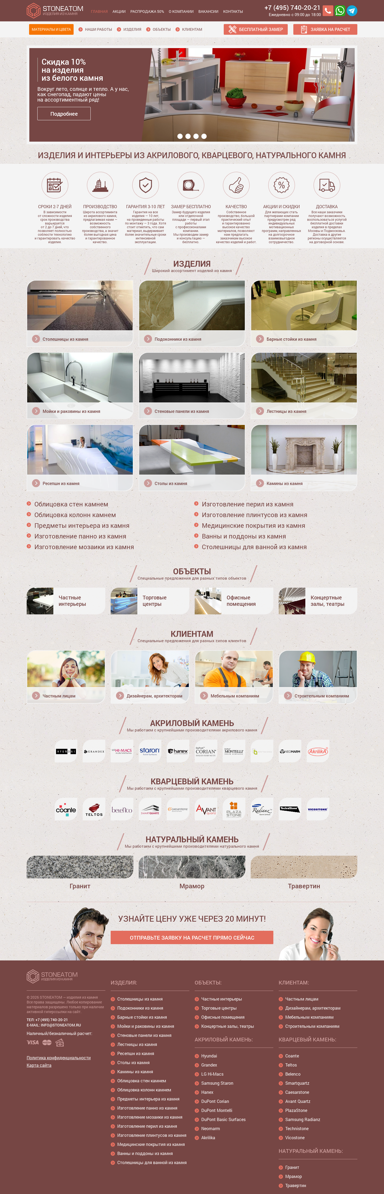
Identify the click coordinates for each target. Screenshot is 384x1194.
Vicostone (295, 1137)
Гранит (292, 1167)
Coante (292, 1056)
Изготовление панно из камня (80, 536)
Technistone (297, 1128)
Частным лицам (301, 999)
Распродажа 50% (147, 11)
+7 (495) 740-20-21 (293, 7)
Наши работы (98, 29)
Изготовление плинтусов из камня (254, 514)
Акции (119, 11)
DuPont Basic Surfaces (223, 1119)
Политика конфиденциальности (59, 1057)
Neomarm (210, 1128)
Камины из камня (135, 1071)
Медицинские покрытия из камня (253, 525)
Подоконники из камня (140, 1008)
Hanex (207, 1092)
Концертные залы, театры (227, 1026)
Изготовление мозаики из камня (84, 546)
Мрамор (293, 1176)
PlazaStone (296, 1110)
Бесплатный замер (261, 29)
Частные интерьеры (221, 999)
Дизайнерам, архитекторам (313, 1008)
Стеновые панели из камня (144, 1035)
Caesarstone (297, 1092)
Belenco (293, 1074)
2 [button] (188, 136)
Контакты (233, 11)
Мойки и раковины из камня (145, 1026)
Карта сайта (39, 1065)
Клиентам (192, 29)
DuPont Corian (215, 1101)
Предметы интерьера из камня (82, 525)
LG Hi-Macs (212, 1074)
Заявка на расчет (330, 29)
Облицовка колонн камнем (75, 514)
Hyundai (209, 1056)
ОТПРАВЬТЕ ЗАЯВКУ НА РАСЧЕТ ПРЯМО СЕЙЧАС (192, 937)
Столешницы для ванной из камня (254, 546)
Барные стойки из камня (142, 1017)
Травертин (295, 1185)
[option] (193, 97)
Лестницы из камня (137, 1044)
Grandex (209, 1065)
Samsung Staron (217, 1083)
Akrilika (208, 1137)
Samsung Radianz (302, 1119)
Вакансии (208, 11)
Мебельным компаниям (309, 1017)
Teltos (291, 1065)
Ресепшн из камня (135, 1053)
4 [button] (204, 136)
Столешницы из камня (140, 999)
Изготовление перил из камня (248, 504)
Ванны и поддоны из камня (244, 536)
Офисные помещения (223, 1017)
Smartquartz (297, 1083)
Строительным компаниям (312, 1026)
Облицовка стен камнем (71, 504)
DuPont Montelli (216, 1110)
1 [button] (180, 136)
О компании (181, 11)
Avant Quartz (297, 1101)
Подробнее (64, 113)
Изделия (132, 29)
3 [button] (196, 136)
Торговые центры (219, 1008)
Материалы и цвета (51, 29)
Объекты (162, 29)
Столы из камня (133, 1062)
